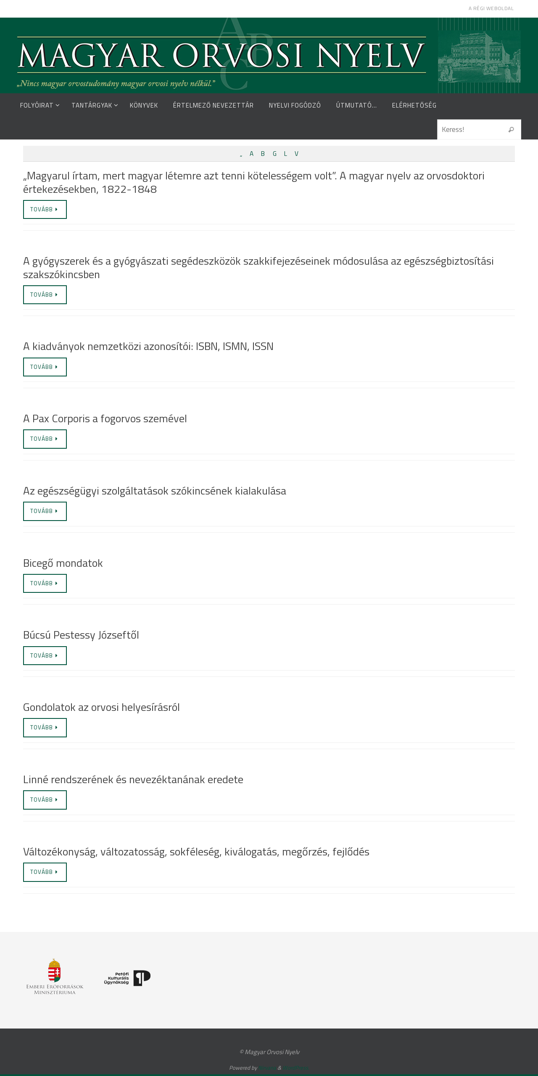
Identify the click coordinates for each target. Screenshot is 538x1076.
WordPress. (295, 1069)
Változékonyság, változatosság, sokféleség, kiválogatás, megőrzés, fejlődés (196, 852)
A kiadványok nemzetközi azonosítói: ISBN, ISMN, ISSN (148, 346)
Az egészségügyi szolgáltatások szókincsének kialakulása (154, 491)
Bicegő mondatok (63, 563)
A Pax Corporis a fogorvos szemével (105, 418)
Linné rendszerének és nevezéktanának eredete (133, 780)
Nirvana (267, 1069)
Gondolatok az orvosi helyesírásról (101, 708)
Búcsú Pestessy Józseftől (81, 636)
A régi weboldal (491, 8)
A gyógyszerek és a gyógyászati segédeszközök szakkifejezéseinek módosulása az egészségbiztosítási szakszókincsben (258, 267)
